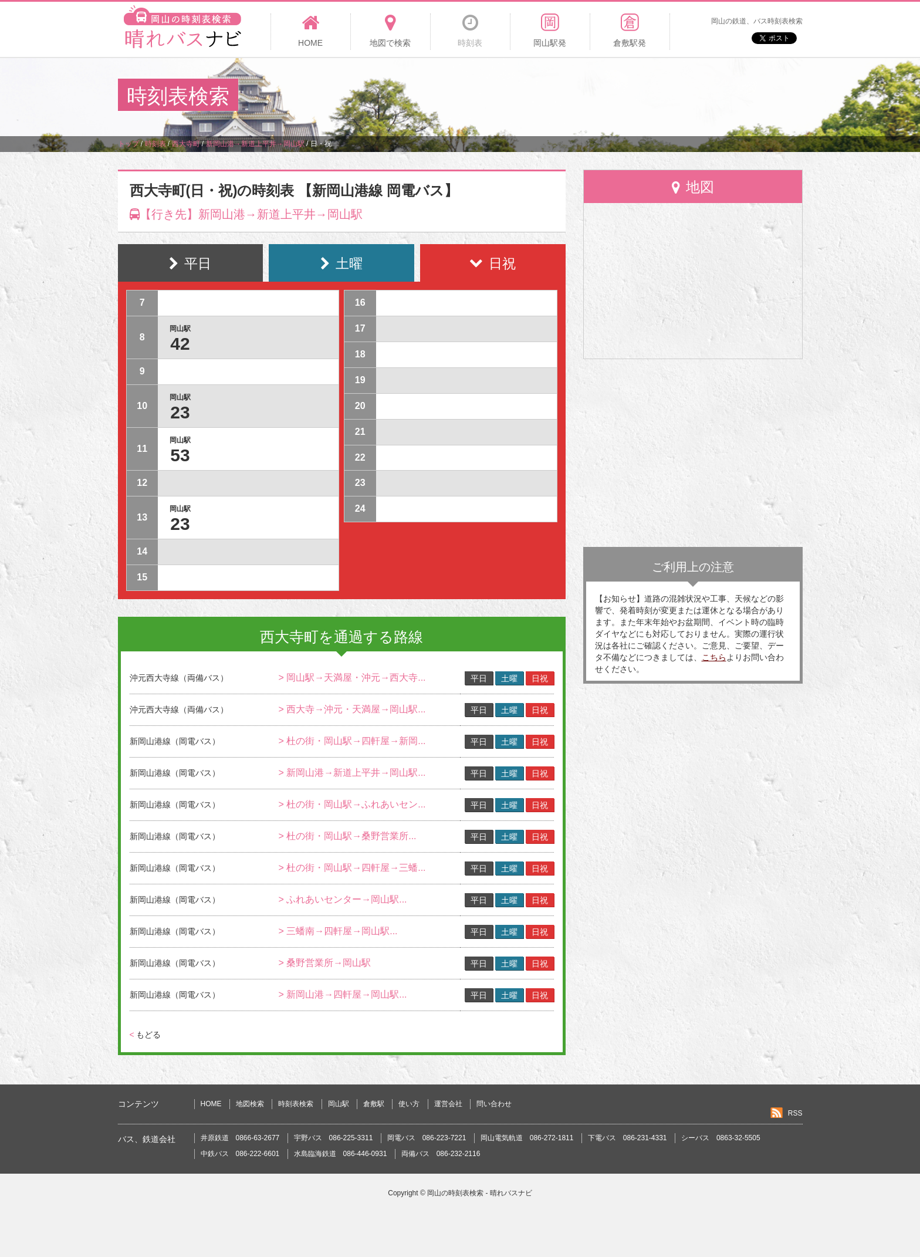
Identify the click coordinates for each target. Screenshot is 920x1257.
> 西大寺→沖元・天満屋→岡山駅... (351, 709)
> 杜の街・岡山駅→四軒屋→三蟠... (351, 868)
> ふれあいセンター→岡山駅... (342, 899)
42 (180, 343)
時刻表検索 (295, 1104)
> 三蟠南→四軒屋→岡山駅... (337, 931)
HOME (211, 1104)
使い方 (409, 1104)
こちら (714, 657)
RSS (795, 1113)
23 (180, 412)
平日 (479, 678)
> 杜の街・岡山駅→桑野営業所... (347, 836)
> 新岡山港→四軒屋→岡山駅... (342, 994)
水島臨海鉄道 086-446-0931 (340, 1154)
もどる (145, 1034)
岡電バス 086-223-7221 (426, 1138)
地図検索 (250, 1104)
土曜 (509, 678)
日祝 (540, 678)
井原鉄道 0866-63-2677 (240, 1138)
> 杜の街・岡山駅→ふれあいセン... (351, 804)
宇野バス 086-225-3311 (333, 1138)
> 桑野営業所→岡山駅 (324, 963)
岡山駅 (338, 1104)
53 (180, 455)
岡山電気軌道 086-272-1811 (527, 1138)
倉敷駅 (373, 1104)
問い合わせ (494, 1104)
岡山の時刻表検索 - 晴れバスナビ (479, 1193)
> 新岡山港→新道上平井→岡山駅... (351, 773)
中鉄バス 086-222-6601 (240, 1154)
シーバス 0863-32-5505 (720, 1138)
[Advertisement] (588, 96)
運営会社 (448, 1104)
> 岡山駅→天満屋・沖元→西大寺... (351, 677)
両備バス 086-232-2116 (441, 1154)
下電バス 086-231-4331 (627, 1138)
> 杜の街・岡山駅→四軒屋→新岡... (351, 741)
